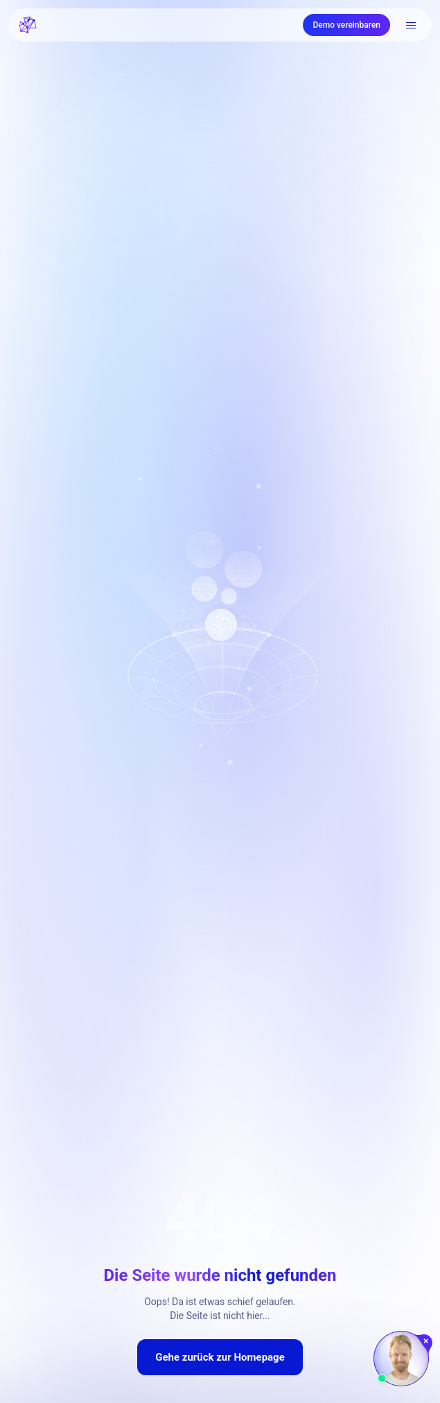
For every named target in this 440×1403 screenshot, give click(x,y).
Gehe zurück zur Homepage (220, 1357)
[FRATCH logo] (28, 25)
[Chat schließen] (426, 1341)
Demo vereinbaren (346, 25)
